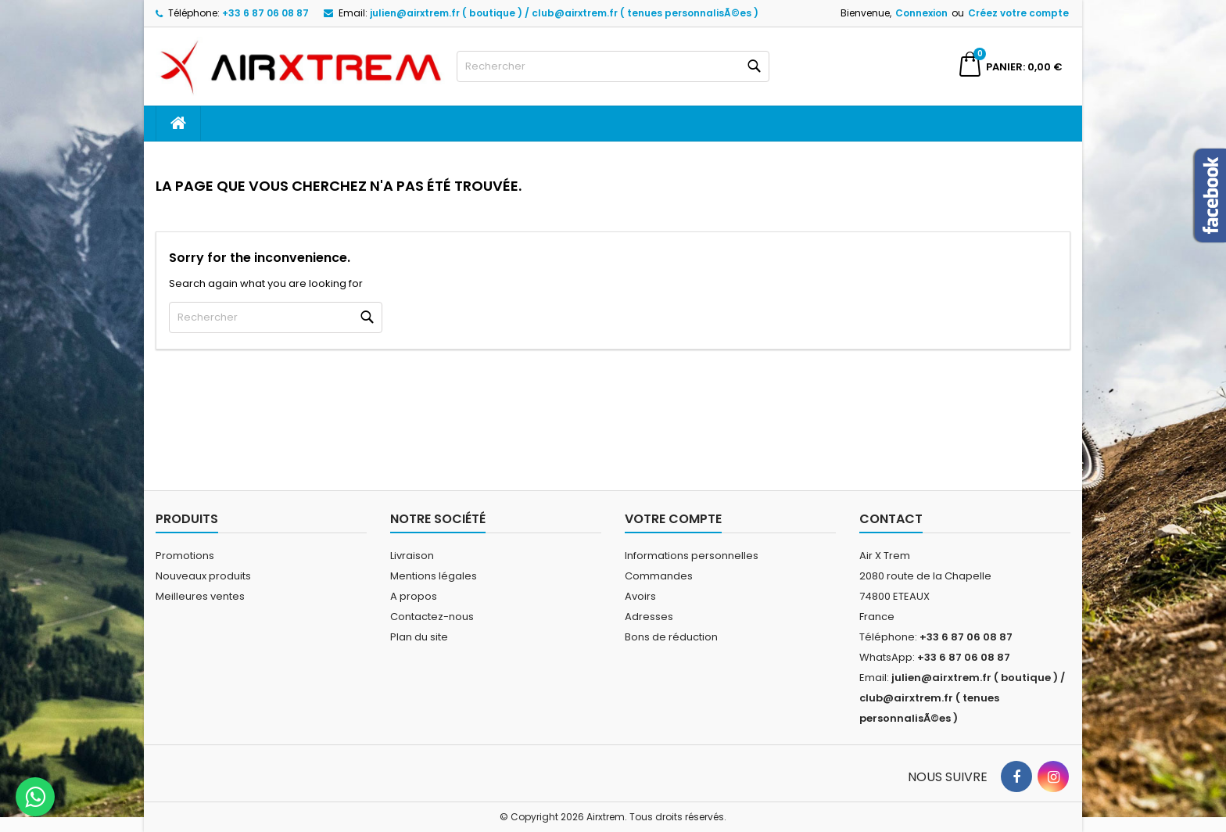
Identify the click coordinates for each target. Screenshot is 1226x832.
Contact (891, 519)
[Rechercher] (613, 66)
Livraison (412, 555)
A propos (413, 596)
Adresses (649, 616)
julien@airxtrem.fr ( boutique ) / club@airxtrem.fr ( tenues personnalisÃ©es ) (564, 13)
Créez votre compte (1018, 13)
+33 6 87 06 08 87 (265, 13)
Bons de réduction (671, 636)
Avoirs (640, 596)
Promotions (185, 555)
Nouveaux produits (203, 575)
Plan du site (419, 636)
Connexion (921, 13)
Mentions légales (433, 575)
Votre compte (673, 519)
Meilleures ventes (200, 596)
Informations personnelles (691, 555)
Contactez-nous (432, 616)
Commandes (659, 575)
